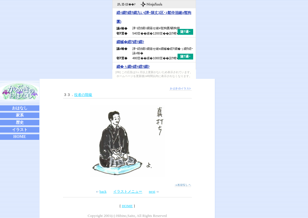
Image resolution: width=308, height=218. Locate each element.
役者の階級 (83, 95)
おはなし (20, 108)
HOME (19, 136)
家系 (20, 115)
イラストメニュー (127, 191)
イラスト (20, 129)
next (154, 191)
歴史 (20, 122)
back (101, 191)
